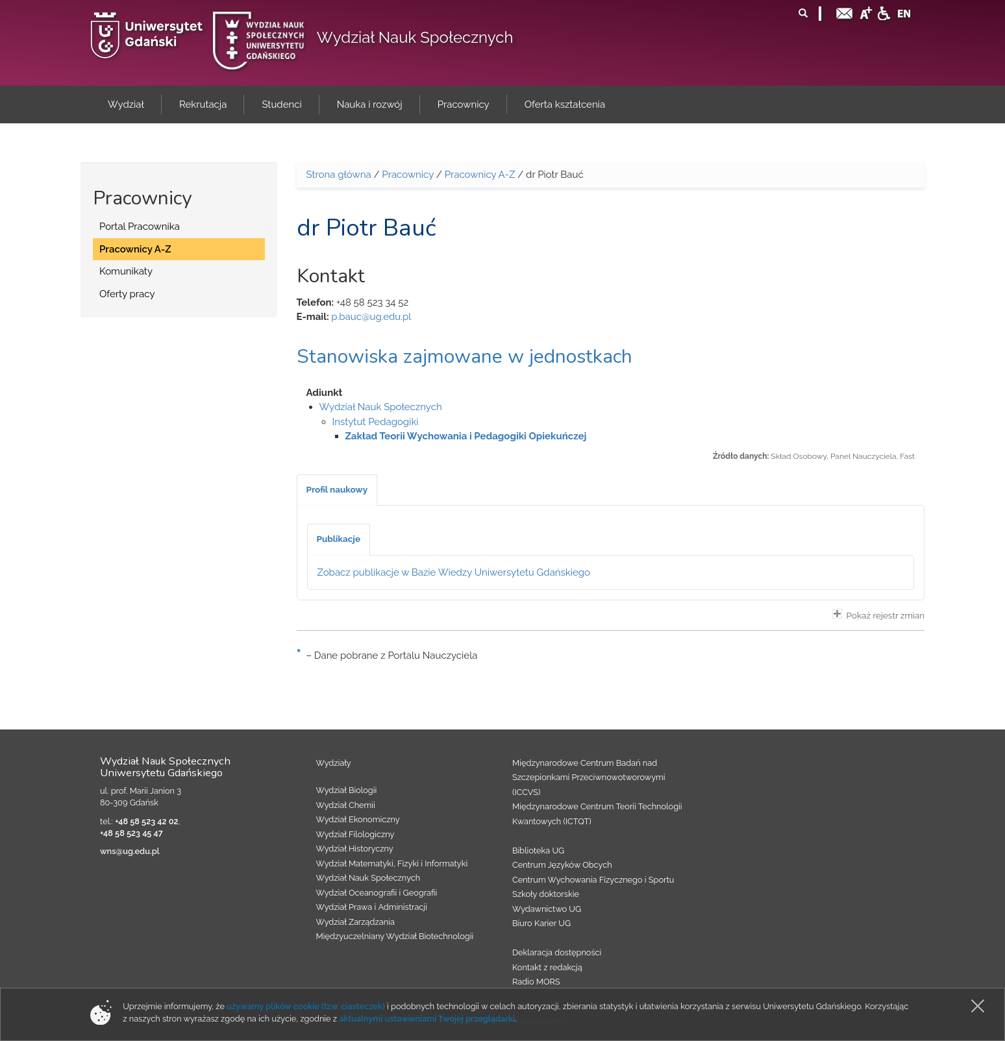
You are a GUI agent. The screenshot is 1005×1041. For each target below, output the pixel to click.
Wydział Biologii (346, 790)
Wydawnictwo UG (546, 909)
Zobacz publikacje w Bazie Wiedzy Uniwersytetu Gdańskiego (454, 572)
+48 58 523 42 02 (146, 821)
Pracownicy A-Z (135, 249)
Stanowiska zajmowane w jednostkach (464, 356)
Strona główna (338, 174)
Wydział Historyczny (354, 848)
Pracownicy (408, 174)
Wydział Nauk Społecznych (415, 37)
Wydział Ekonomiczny (358, 819)
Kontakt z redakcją (547, 967)
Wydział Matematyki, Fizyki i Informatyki (392, 863)
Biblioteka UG (538, 850)
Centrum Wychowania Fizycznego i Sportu (593, 880)
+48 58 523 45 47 (131, 833)
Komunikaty (126, 271)
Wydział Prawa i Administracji (372, 907)
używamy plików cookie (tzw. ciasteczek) (306, 1006)
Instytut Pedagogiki (375, 422)
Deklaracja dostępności (556, 952)
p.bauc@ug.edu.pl (371, 317)
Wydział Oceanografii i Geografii (377, 893)
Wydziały (333, 763)
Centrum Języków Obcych (562, 865)
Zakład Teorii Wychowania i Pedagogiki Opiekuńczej (466, 436)
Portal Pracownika (139, 226)
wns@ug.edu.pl (130, 851)
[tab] (337, 490)
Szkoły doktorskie (545, 894)
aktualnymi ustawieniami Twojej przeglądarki (426, 1018)
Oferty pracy (127, 294)
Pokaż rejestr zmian (878, 614)
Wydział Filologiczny (355, 834)
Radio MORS (536, 981)
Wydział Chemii (345, 805)
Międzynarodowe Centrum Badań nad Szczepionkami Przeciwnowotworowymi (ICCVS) (588, 777)
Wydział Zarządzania (355, 922)
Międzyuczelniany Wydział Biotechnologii (395, 936)
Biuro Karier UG (541, 923)
